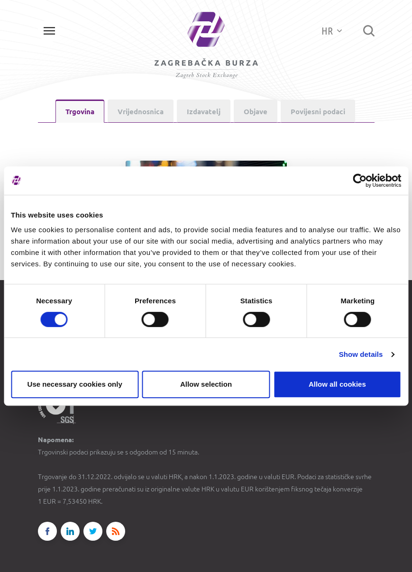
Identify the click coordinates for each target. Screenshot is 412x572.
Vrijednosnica (141, 112)
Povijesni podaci (318, 112)
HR (331, 30)
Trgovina (79, 112)
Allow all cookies (337, 384)
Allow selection (206, 384)
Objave (255, 112)
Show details (361, 354)
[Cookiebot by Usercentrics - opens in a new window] (359, 180)
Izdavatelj (203, 112)
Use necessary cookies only (74, 384)
